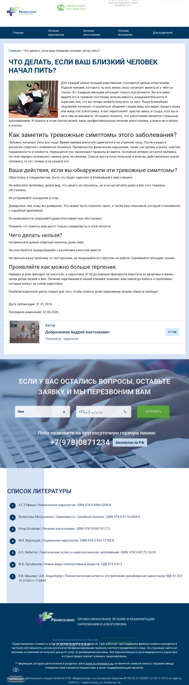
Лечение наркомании (56, 32)
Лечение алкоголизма (91, 32)
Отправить (139, 411)
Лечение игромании (125, 32)
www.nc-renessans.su (99, 663)
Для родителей (162, 32)
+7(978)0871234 (94, 442)
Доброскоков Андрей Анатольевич (77, 332)
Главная (18, 32)
